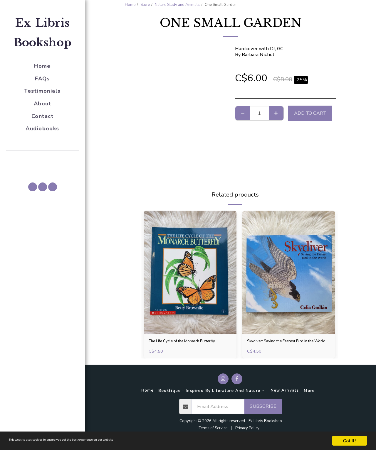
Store (145, 4)
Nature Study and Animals (177, 4)
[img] (190, 272)
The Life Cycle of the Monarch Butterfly (181, 346)
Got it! (349, 441)
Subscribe (263, 415)
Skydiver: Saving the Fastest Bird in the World (285, 346)
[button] (43, 159)
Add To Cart (310, 113)
